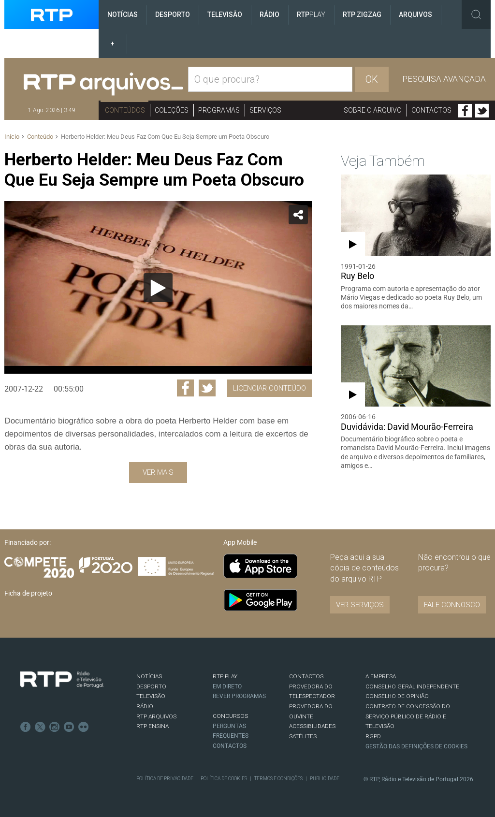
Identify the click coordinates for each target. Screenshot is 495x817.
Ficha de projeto (28, 593)
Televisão (224, 14)
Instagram (54, 727)
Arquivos (415, 14)
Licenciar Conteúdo (269, 388)
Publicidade (324, 778)
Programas (219, 110)
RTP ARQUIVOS (156, 716)
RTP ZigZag (362, 14)
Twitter (482, 110)
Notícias (122, 14)
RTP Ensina (152, 726)
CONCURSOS (230, 716)
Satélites (303, 736)
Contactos (431, 110)
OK (371, 79)
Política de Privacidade (164, 778)
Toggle (476, 14)
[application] (157, 287)
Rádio (269, 14)
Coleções (172, 110)
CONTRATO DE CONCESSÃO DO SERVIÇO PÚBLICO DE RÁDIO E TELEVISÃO (407, 716)
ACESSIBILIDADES (312, 726)
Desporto (172, 14)
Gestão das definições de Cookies (416, 746)
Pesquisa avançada (444, 79)
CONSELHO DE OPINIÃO (397, 696)
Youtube (69, 727)
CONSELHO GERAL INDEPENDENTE (412, 686)
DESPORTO (151, 686)
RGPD (373, 736)
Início (11, 136)
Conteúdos (125, 110)
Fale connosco (452, 604)
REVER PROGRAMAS (239, 696)
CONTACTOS (306, 676)
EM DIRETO (227, 686)
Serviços (265, 110)
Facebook (465, 110)
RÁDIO (144, 706)
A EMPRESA (380, 676)
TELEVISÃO (150, 696)
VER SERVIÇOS (360, 604)
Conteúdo (40, 136)
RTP (311, 14)
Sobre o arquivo (373, 110)
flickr (83, 727)
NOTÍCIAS (149, 676)
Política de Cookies (224, 778)
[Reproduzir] (158, 287)
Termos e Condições (278, 778)
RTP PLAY (225, 676)
